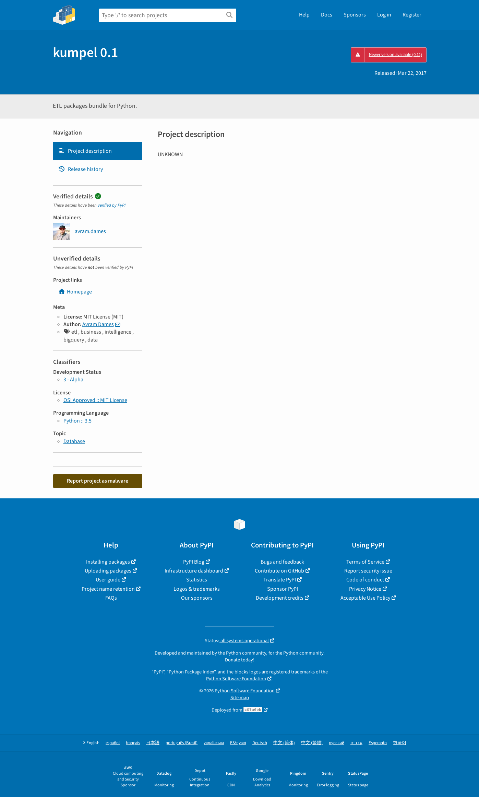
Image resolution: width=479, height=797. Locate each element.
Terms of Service (365, 562)
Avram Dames (98, 324)
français (133, 743)
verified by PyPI (111, 205)
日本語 (152, 743)
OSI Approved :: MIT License (95, 400)
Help (304, 15)
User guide (108, 580)
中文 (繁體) (312, 743)
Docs (326, 15)
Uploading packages (108, 571)
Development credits (279, 598)
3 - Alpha (73, 379)
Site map (239, 697)
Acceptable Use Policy (365, 598)
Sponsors (355, 15)
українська (214, 743)
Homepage (75, 292)
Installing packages (108, 562)
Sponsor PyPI (282, 589)
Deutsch (259, 743)
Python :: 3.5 (77, 421)
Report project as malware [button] (97, 481)
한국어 (399, 743)
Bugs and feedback (282, 562)
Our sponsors (197, 598)
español (113, 743)
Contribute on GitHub (279, 571)
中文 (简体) (284, 743)
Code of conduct (365, 580)
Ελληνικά (238, 743)
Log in (384, 15)
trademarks (303, 671)
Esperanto (378, 743)
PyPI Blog (193, 562)
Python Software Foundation (236, 678)
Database (74, 441)
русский (336, 743)
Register (412, 15)
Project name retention (108, 589)
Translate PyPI (279, 580)
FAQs (111, 598)
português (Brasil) (181, 743)
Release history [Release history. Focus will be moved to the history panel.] (80, 169)
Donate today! (239, 659)
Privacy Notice (365, 589)
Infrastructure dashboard (194, 571)
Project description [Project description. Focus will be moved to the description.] (85, 151)
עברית (356, 743)
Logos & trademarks (196, 589)
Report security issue (368, 571)
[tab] (97, 151)
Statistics (196, 580)
